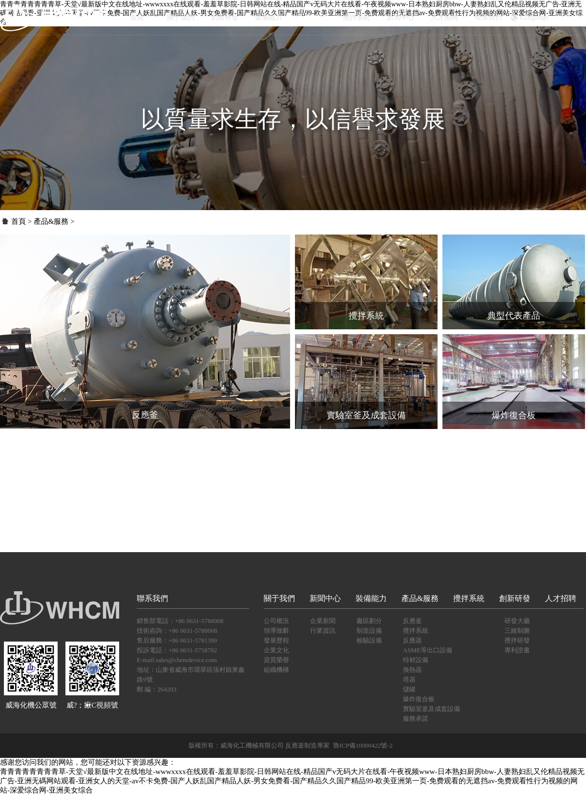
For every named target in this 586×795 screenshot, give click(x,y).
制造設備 (369, 630)
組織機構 (276, 669)
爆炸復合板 (419, 699)
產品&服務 (312, 17)
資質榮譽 (276, 660)
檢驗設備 (369, 640)
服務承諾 (415, 718)
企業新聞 (322, 620)
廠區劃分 (369, 620)
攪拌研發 (517, 640)
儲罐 (409, 689)
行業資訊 (322, 630)
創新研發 (224, 17)
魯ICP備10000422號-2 (363, 745)
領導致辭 (276, 630)
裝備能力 (268, 17)
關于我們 (180, 17)
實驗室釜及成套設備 (431, 708)
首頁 (137, 17)
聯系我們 (488, 17)
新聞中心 (400, 17)
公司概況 (276, 620)
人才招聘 (444, 17)
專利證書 (517, 650)
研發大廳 (517, 620)
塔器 (409, 679)
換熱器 (412, 669)
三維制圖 (517, 630)
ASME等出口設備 (427, 650)
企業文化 (276, 650)
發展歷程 (276, 640)
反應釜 (412, 620)
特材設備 (415, 660)
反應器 (412, 640)
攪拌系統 (356, 17)
